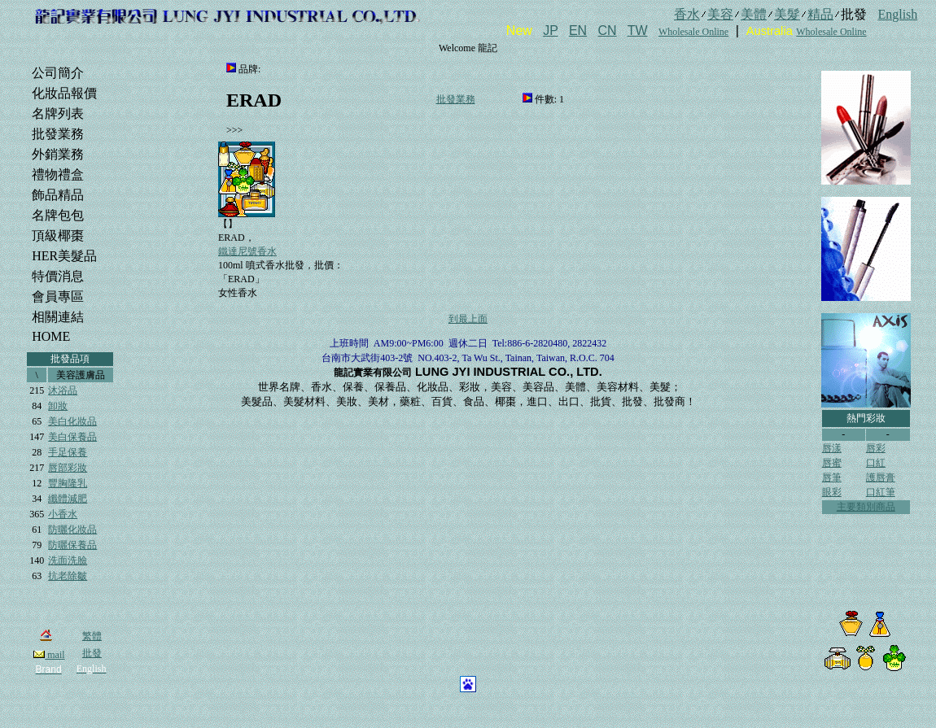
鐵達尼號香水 (247, 251)
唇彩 (876, 448)
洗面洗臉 (67, 560)
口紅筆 (880, 492)
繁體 (92, 636)
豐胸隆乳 (67, 483)
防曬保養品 (72, 545)
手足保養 (67, 452)
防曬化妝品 (72, 529)
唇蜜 (832, 463)
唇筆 (832, 477)
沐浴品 (62, 390)
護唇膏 (880, 477)
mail (48, 654)
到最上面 (468, 319)
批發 (92, 653)
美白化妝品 (72, 421)
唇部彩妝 (67, 467)
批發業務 (455, 99)
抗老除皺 (67, 576)
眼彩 (832, 492)
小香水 (62, 514)
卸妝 (58, 406)
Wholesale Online (693, 31)
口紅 (876, 463)
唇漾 (832, 448)
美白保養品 (72, 436)
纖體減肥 (67, 498)
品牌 (248, 69)
